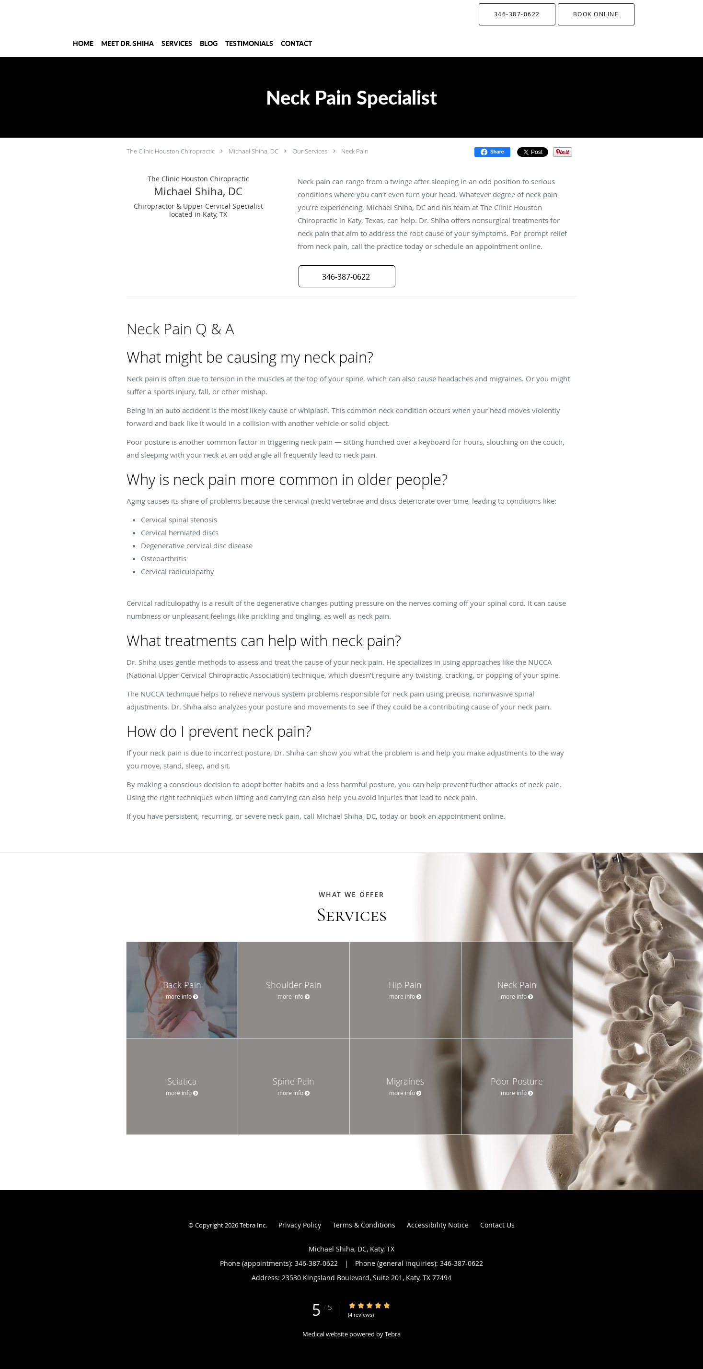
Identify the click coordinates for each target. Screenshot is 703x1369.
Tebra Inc (252, 1225)
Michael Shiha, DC (253, 151)
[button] (596, 14)
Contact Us (497, 1224)
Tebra (393, 1334)
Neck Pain (355, 151)
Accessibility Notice (438, 1224)
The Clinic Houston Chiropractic (171, 151)
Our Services (309, 151)
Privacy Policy (299, 1224)
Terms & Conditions (364, 1224)
